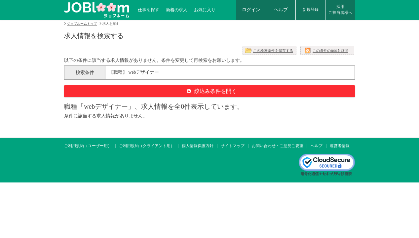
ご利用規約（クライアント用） (146, 145)
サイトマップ (233, 145)
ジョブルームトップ (82, 23)
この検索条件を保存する (273, 51)
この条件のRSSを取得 (330, 51)
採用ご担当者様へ (340, 9)
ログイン (251, 9)
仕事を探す (148, 9)
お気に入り (204, 9)
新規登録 (311, 9)
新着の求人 (176, 9)
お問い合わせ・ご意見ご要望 (277, 145)
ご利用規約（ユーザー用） (88, 145)
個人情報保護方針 (197, 145)
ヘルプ (281, 9)
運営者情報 (340, 145)
